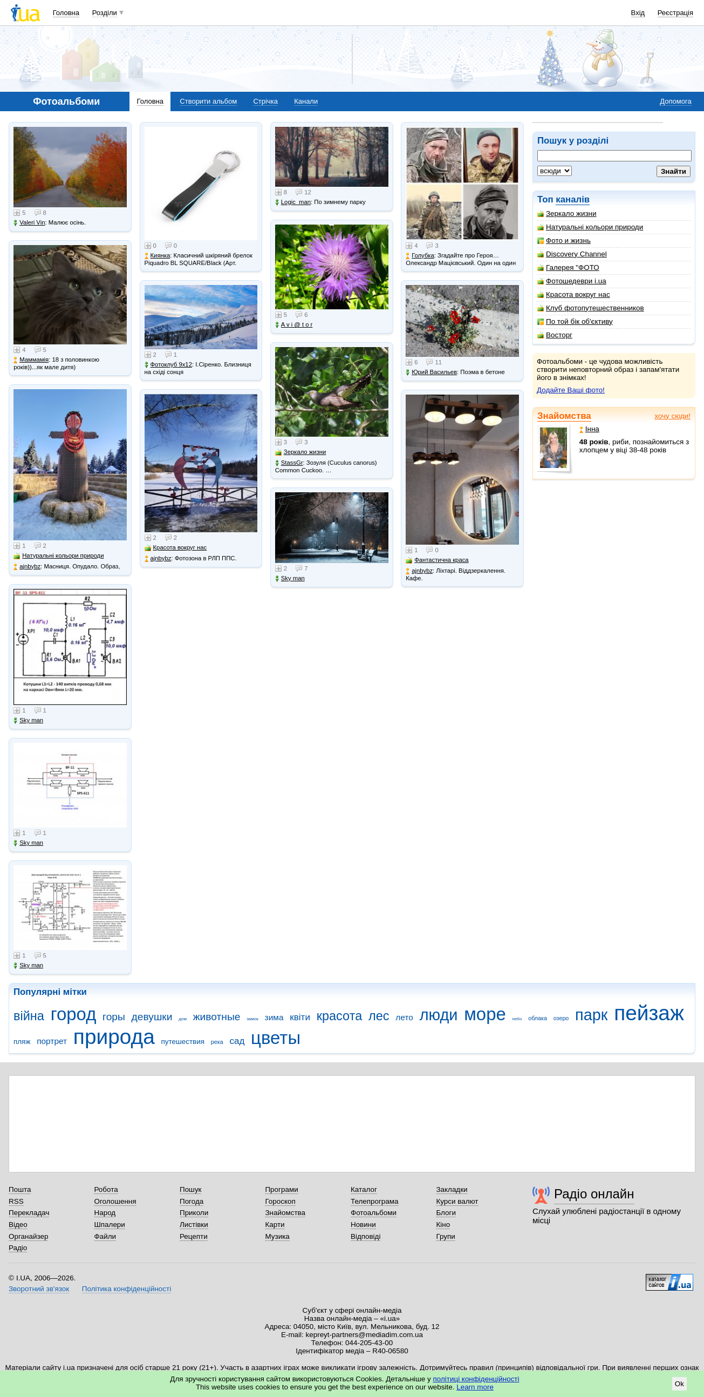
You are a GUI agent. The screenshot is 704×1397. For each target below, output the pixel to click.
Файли (105, 1236)
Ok (679, 1384)
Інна (589, 429)
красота (340, 1016)
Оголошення (115, 1201)
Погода (191, 1201)
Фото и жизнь (564, 240)
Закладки (451, 1189)
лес (378, 1016)
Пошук (191, 1189)
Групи (445, 1236)
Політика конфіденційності (126, 1289)
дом (183, 1018)
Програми (281, 1189)
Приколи (194, 1213)
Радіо (18, 1248)
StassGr (289, 462)
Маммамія (31, 359)
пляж (21, 1041)
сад (236, 1041)
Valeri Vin (29, 222)
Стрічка (265, 101)
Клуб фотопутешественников (590, 308)
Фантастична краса (437, 560)
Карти (274, 1224)
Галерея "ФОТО (568, 267)
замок (252, 1018)
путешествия (183, 1041)
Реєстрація (675, 13)
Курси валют (457, 1201)
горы (113, 1016)
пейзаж (649, 1013)
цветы (275, 1038)
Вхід (638, 13)
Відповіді (366, 1236)
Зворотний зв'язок (39, 1289)
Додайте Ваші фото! (571, 390)
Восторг (554, 335)
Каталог (364, 1189)
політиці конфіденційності (476, 1379)
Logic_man (293, 202)
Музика (277, 1236)
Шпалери (109, 1224)
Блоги (446, 1213)
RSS (16, 1201)
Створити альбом (208, 101)
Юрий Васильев (431, 372)
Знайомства (564, 416)
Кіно (443, 1224)
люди (439, 1014)
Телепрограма (375, 1201)
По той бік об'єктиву (575, 321)
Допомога (675, 101)
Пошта (20, 1189)
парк (591, 1014)
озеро (561, 1018)
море (485, 1014)
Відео (18, 1224)
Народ (104, 1213)
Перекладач (29, 1213)
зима (274, 1017)
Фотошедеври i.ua (571, 281)
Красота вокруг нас (573, 294)
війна (28, 1016)
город (74, 1014)
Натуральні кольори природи (590, 227)
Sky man (28, 720)
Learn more (475, 1387)
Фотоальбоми (374, 1213)
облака (537, 1018)
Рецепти (194, 1236)
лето (404, 1017)
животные (217, 1016)
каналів (573, 199)
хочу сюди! (672, 416)
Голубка (420, 255)
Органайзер (28, 1236)
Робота (106, 1189)
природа (114, 1036)
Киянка (157, 255)
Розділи (104, 13)
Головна (66, 13)
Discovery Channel (572, 254)
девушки (152, 1016)
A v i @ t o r (293, 324)
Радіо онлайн (594, 1193)
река (217, 1042)
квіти (300, 1017)
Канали (306, 101)
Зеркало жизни (567, 213)
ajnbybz (26, 566)
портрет (52, 1041)
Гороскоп (280, 1201)
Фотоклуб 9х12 (168, 364)
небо (517, 1018)
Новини (363, 1224)
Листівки (194, 1224)
